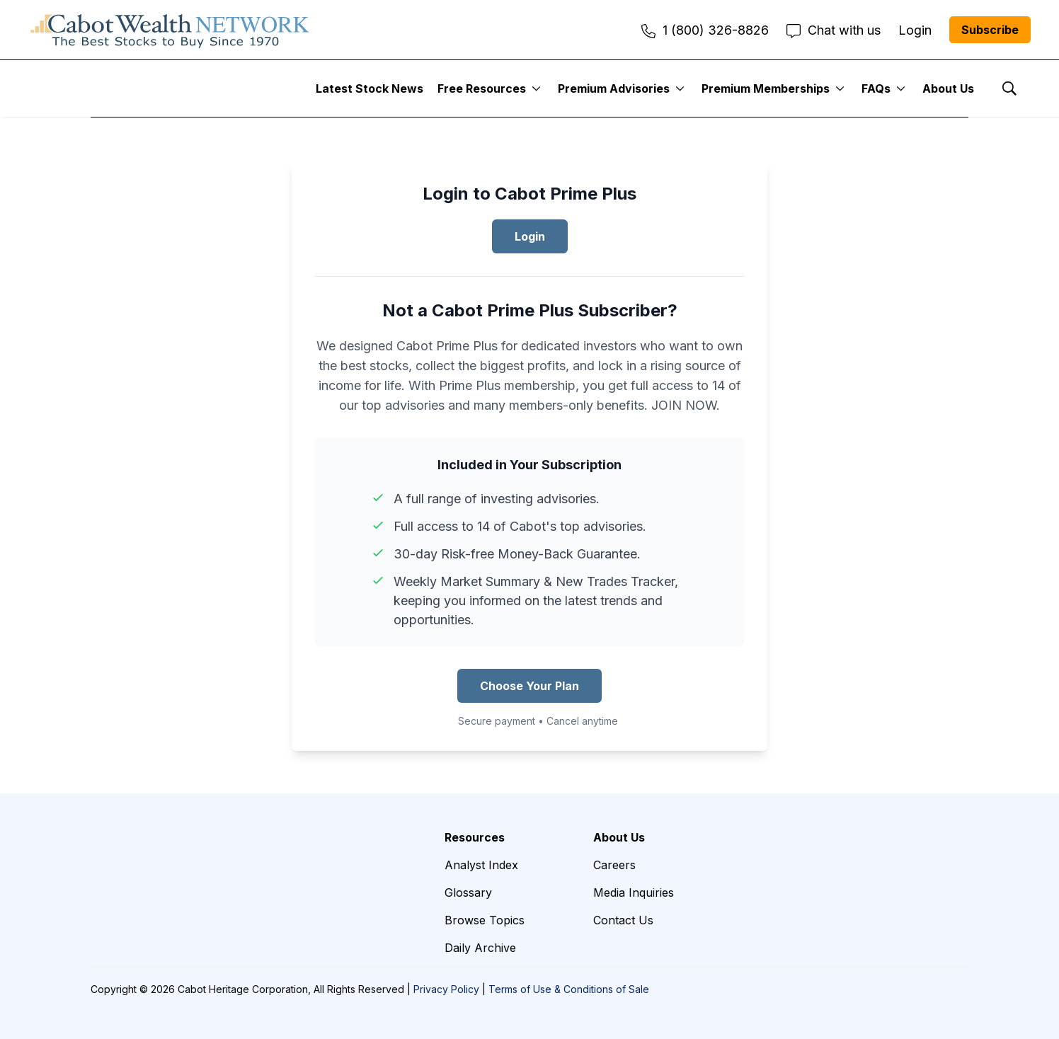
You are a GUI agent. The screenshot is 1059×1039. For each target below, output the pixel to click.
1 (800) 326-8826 (705, 30)
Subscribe (990, 30)
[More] (536, 88)
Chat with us (833, 30)
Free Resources (481, 88)
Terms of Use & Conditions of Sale (568, 989)
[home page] (169, 29)
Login (530, 236)
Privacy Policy (446, 989)
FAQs (876, 88)
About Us (948, 88)
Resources (475, 837)
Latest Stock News (369, 88)
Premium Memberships (766, 88)
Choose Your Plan (529, 686)
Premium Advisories (614, 88)
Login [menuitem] (915, 30)
